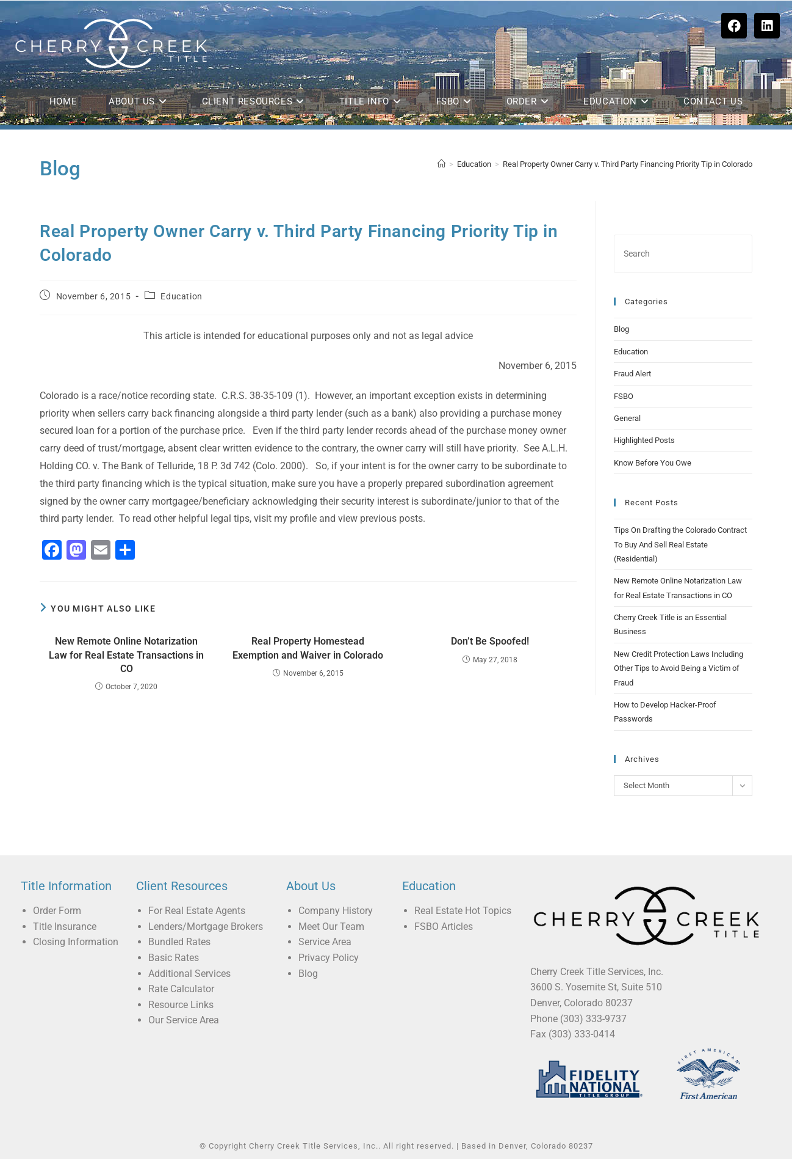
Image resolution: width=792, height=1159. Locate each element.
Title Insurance (64, 926)
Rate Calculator (181, 989)
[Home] (441, 164)
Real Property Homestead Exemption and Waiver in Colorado (307, 647)
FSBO (623, 396)
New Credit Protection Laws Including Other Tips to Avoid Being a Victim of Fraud (678, 668)
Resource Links (181, 1005)
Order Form (57, 910)
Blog (621, 329)
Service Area (324, 942)
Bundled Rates (179, 942)
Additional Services (189, 973)
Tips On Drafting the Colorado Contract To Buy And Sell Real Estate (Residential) (680, 544)
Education (181, 296)
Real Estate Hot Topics (462, 910)
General (627, 418)
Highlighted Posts (644, 440)
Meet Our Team (331, 926)
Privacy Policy (328, 957)
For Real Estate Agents (196, 910)
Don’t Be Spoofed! (490, 641)
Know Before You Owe (652, 462)
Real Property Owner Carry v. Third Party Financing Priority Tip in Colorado (627, 164)
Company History (335, 910)
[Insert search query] (683, 254)
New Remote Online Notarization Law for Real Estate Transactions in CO (126, 655)
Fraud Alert (632, 373)
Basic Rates (173, 957)
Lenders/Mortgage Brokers (205, 926)
